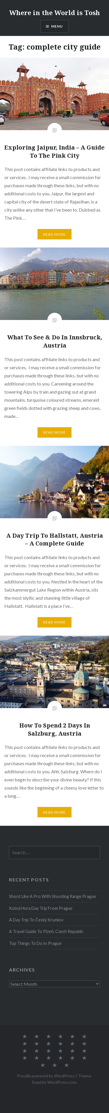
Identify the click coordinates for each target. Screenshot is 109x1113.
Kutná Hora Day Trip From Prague (40, 908)
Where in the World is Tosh (54, 12)
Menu (57, 26)
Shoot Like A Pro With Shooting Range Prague (52, 896)
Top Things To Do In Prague (35, 943)
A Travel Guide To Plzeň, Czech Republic (46, 931)
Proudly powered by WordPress (46, 1075)
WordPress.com (61, 1082)
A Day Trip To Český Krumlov (36, 919)
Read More (54, 234)
